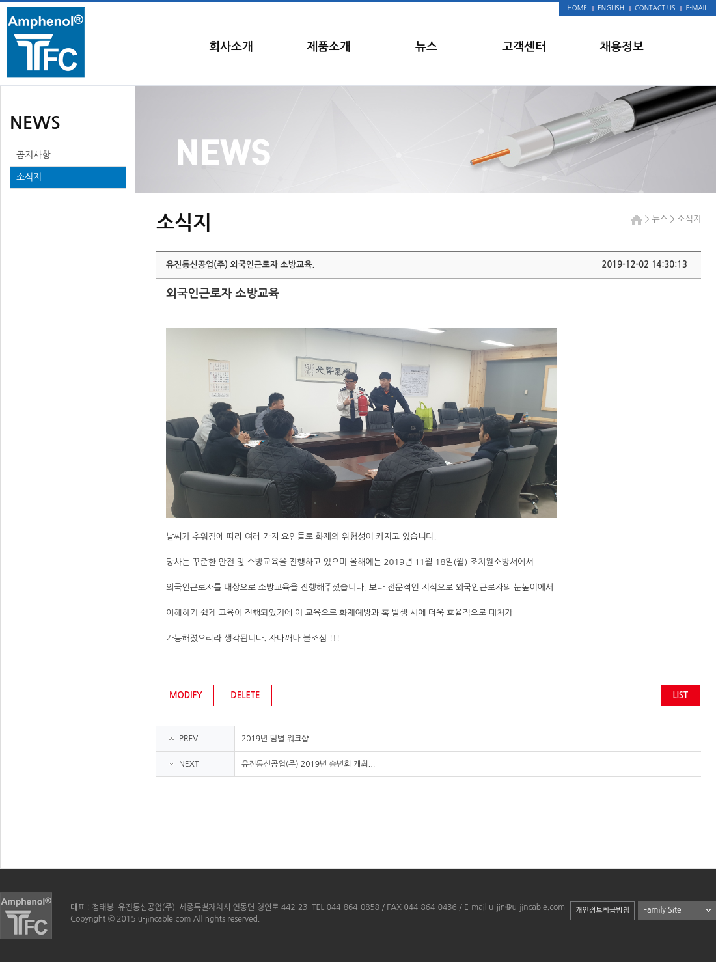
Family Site (662, 910)
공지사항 (33, 154)
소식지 (29, 177)
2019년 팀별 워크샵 (275, 739)
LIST (680, 695)
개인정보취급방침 (602, 910)
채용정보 (621, 47)
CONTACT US (655, 8)
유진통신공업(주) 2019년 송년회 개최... (308, 764)
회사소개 (231, 47)
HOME (578, 8)
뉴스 (426, 47)
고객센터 (524, 47)
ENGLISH (611, 8)
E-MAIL (696, 8)
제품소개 (329, 47)
